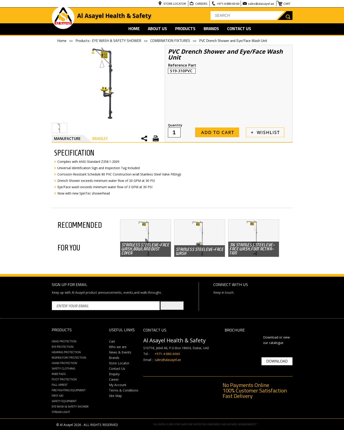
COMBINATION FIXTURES (170, 40)
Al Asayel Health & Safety (114, 16)
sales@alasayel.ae (261, 4)
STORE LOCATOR (175, 4)
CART (287, 4)
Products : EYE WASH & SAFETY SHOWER (108, 40)
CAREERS (201, 4)
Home (62, 40)
